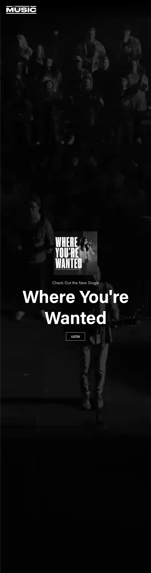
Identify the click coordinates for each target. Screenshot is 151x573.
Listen (75, 336)
